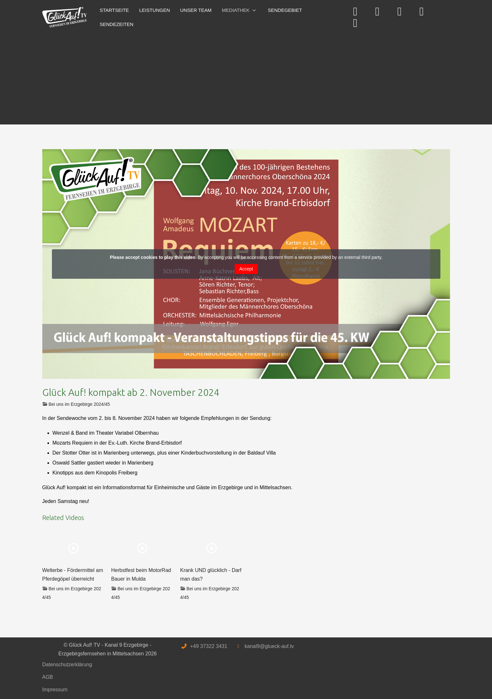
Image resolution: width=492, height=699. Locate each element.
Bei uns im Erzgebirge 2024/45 (79, 404)
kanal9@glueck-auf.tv (269, 646)
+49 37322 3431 (208, 646)
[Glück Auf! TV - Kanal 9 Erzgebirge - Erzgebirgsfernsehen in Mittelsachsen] (64, 17)
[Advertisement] (234, 76)
